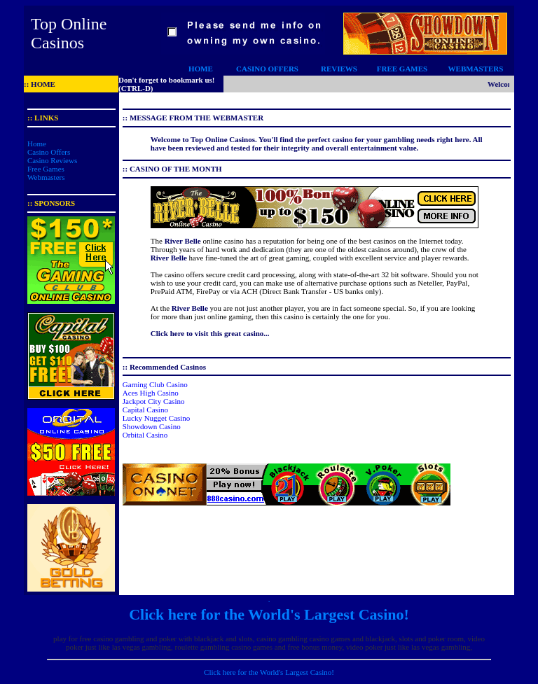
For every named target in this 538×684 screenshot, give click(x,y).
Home (36, 143)
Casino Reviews (52, 160)
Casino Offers (48, 152)
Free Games (45, 169)
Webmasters (46, 177)
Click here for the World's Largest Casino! (269, 614)
